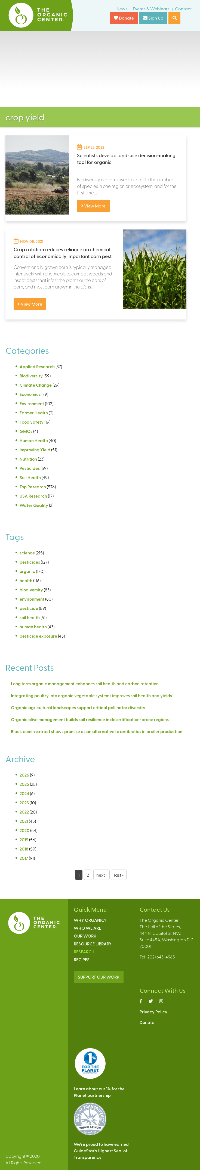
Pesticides (30, 468)
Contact (183, 8)
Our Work (85, 935)
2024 (24, 793)
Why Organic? (90, 920)
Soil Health (30, 477)
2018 (24, 848)
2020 (24, 830)
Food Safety (32, 421)
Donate (124, 17)
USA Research (33, 495)
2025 (24, 784)
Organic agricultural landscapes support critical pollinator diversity (78, 707)
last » (119, 874)
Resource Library (93, 943)
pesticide (29, 608)
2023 (24, 802)
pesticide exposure (38, 635)
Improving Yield (35, 449)
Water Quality (34, 505)
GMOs (26, 431)
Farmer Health (34, 412)
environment (32, 598)
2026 (24, 774)
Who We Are (87, 927)
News (121, 8)
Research (84, 951)
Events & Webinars (151, 8)
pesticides (30, 561)
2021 (24, 821)
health (26, 580)
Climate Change (36, 384)
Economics (30, 394)
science (27, 552)
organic (27, 571)
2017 (24, 858)
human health (33, 626)
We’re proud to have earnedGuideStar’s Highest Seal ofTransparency (101, 1150)
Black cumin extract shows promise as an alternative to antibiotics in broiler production (96, 731)
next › (101, 874)
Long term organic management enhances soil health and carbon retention (85, 683)
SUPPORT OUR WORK (98, 976)
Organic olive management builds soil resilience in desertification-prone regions (90, 719)
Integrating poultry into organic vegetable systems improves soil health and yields (91, 695)
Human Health (34, 440)
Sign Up (153, 17)
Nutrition (28, 458)
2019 (24, 839)
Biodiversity (31, 375)
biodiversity (31, 589)
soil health (30, 617)
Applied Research (37, 366)
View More (93, 205)
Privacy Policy (153, 1011)
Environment (32, 403)
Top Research (33, 486)
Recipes (82, 959)
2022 (24, 811)
